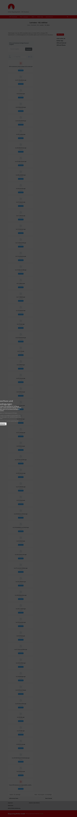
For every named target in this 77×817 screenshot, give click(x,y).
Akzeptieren (38, 420)
